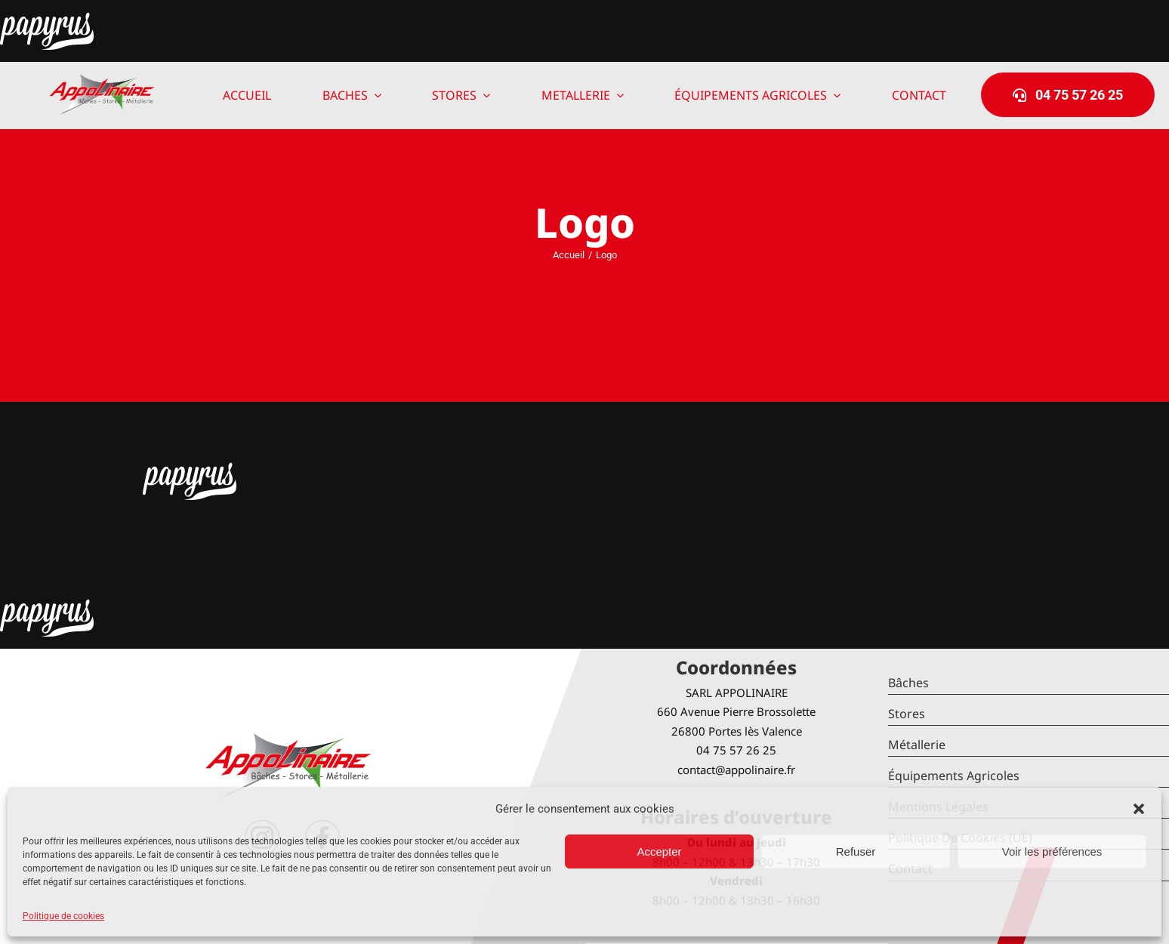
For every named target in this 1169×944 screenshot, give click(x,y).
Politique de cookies (63, 916)
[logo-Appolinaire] (102, 79)
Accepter (659, 851)
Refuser (856, 851)
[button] (1138, 808)
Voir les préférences (1052, 851)
